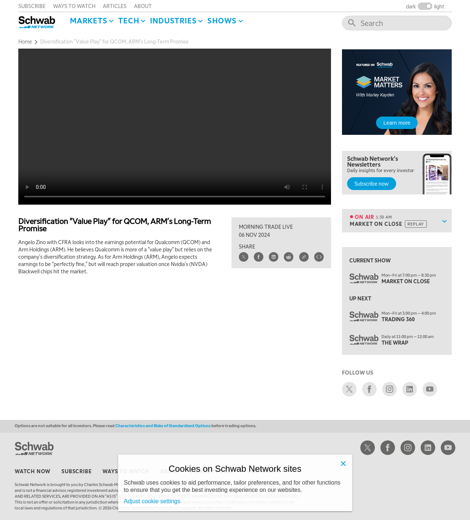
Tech (128, 20)
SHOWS (222, 20)
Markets (89, 20)
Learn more (396, 123)
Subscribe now (371, 183)
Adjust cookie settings (152, 501)
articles (115, 6)
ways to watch (74, 6)
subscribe (32, 6)
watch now (32, 471)
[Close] (343, 463)
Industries (173, 20)
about (143, 6)
